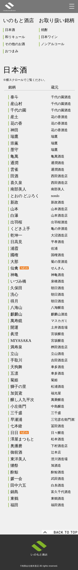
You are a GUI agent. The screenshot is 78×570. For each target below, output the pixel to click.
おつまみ (11, 51)
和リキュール (15, 37)
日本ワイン (49, 37)
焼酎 (44, 30)
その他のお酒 (15, 44)
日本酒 (10, 30)
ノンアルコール (52, 44)
